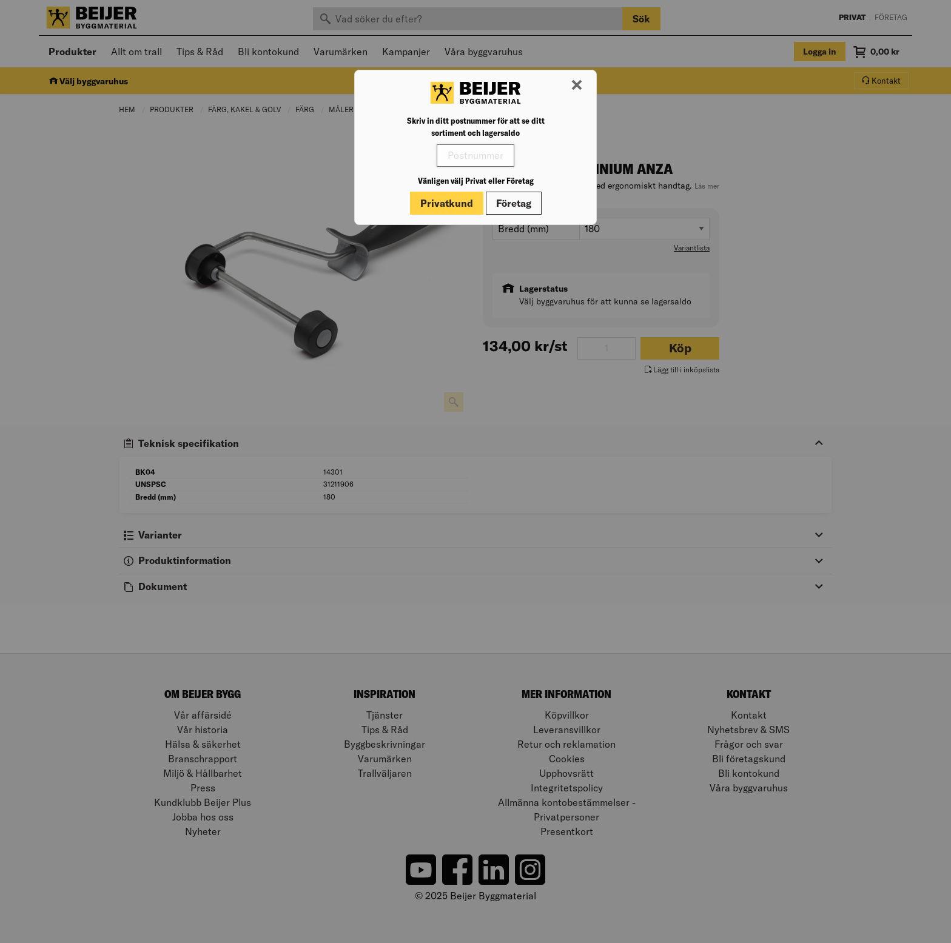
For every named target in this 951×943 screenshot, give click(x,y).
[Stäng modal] (576, 85)
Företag (513, 203)
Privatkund (446, 203)
